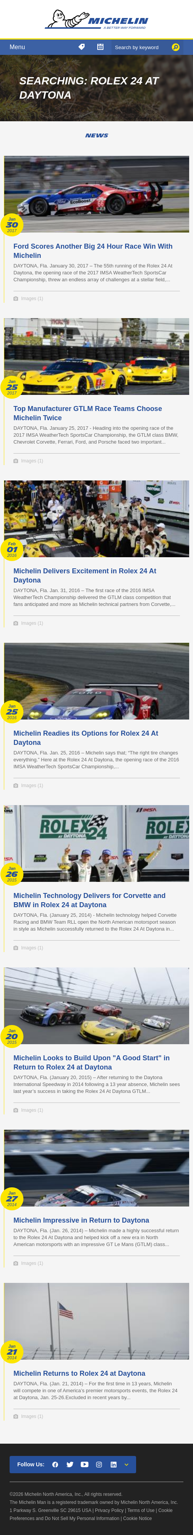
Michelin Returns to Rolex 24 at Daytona (79, 1373)
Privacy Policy (109, 1510)
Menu (17, 47)
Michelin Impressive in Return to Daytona (81, 1220)
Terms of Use (141, 1510)
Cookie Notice (137, 1518)
